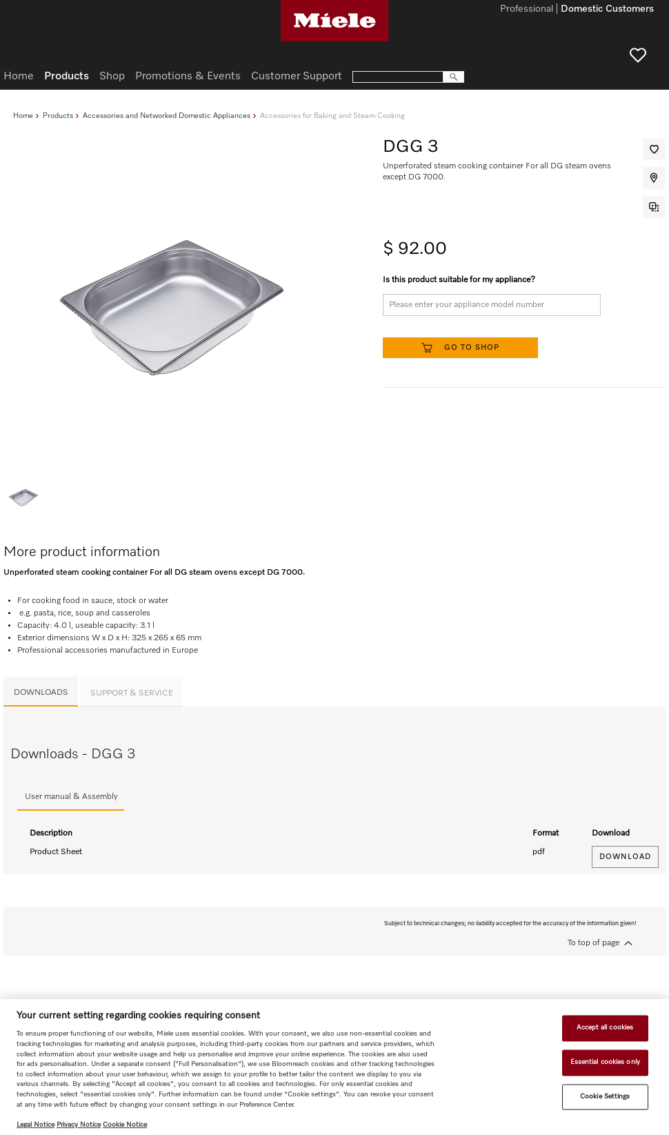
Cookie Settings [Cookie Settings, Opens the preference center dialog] (605, 1096)
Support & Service (131, 693)
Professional (526, 10)
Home (23, 115)
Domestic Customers (607, 10)
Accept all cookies (605, 1028)
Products (58, 115)
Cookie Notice (125, 1124)
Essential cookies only (605, 1061)
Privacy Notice (79, 1124)
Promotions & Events (188, 76)
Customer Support (296, 76)
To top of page (593, 943)
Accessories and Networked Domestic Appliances (166, 115)
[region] (334, 1067)
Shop (112, 76)
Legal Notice (35, 1124)
